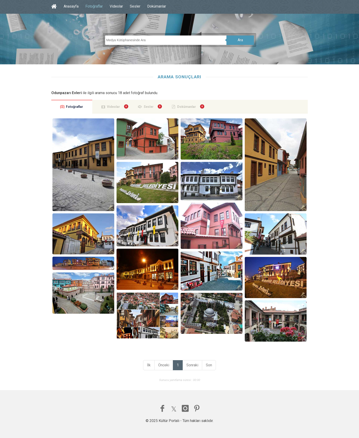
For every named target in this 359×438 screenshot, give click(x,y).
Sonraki (192, 365)
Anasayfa (71, 6)
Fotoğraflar (94, 6)
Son (209, 365)
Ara (240, 40)
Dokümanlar (156, 6)
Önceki (163, 365)
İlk (149, 365)
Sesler (135, 6)
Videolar (116, 6)
